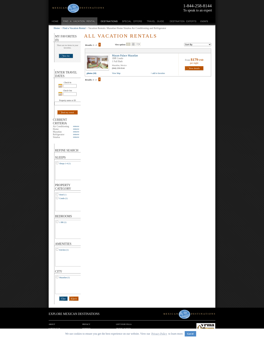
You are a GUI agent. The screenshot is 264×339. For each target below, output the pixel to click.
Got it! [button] (190, 333)
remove (76, 126)
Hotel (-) (62, 194)
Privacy (86, 324)
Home (55, 21)
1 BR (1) (62, 222)
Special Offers (132, 21)
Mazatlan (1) (64, 277)
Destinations (108, 21)
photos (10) (91, 73)
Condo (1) (63, 198)
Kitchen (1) (64, 250)
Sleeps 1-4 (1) (65, 163)
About (52, 324)
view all (98, 63)
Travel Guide (155, 21)
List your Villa (123, 324)
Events (204, 21)
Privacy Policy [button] (159, 333)
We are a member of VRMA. (205, 328)
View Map (116, 73)
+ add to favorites (158, 73)
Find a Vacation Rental (79, 21)
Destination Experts (182, 21)
